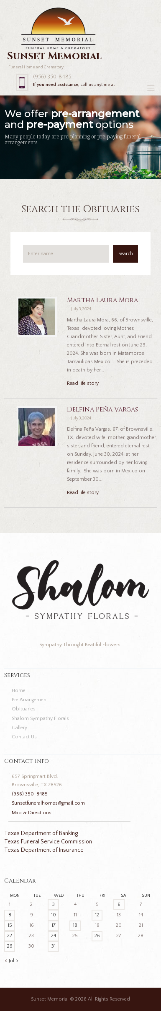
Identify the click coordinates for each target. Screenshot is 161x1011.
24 (53, 935)
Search (125, 253)
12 (97, 915)
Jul (11, 960)
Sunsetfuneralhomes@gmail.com (48, 803)
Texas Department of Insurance (44, 850)
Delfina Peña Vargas (102, 409)
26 (97, 935)
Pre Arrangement (30, 699)
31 (53, 946)
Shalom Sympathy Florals (40, 718)
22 (9, 935)
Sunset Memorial (50, 999)
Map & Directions (31, 812)
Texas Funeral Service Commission (48, 841)
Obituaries (24, 709)
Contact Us (24, 737)
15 (10, 925)
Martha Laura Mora (102, 300)
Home (19, 690)
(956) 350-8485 (52, 76)
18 (75, 925)
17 (53, 925)
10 (53, 915)
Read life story (83, 383)
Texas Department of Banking (41, 833)
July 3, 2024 (81, 309)
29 (10, 946)
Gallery (19, 727)
